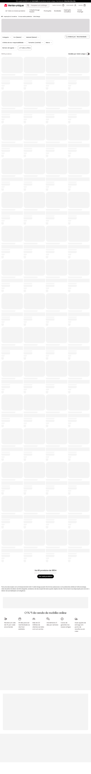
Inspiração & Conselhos (10, 16)
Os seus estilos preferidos (25, 16)
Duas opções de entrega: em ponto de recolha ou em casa (80, 627)
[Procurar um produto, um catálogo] (28, 5)
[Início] (1, 16)
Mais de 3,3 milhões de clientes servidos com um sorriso (38, 626)
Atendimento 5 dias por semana (52, 624)
